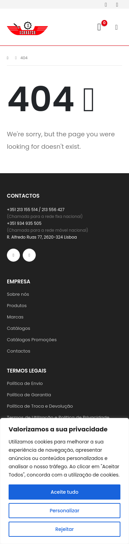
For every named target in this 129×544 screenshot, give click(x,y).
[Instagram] (117, 4)
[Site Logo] (27, 27)
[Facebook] (106, 4)
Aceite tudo (64, 492)
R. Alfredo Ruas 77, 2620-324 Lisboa (42, 237)
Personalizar (64, 510)
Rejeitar (64, 529)
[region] (64, 481)
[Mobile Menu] (118, 27)
